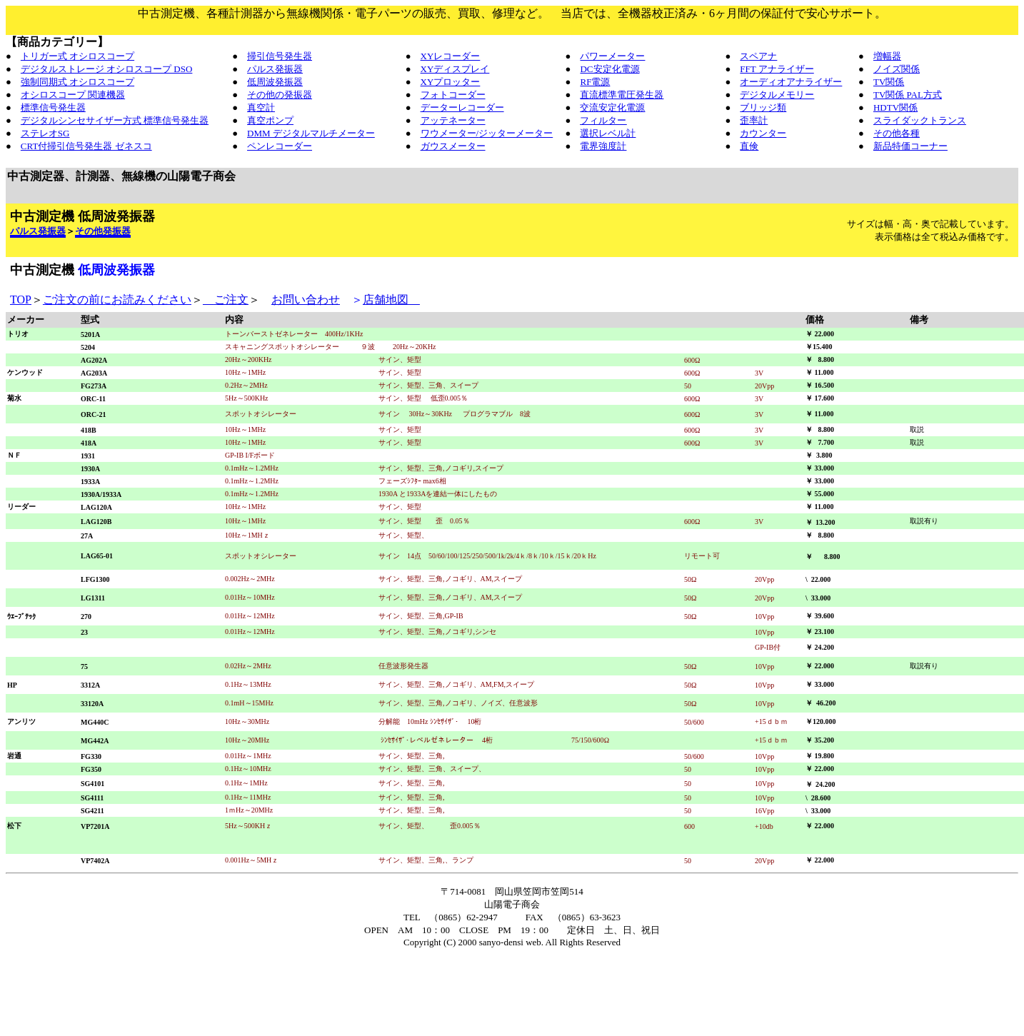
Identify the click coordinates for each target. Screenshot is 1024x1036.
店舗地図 (391, 299)
